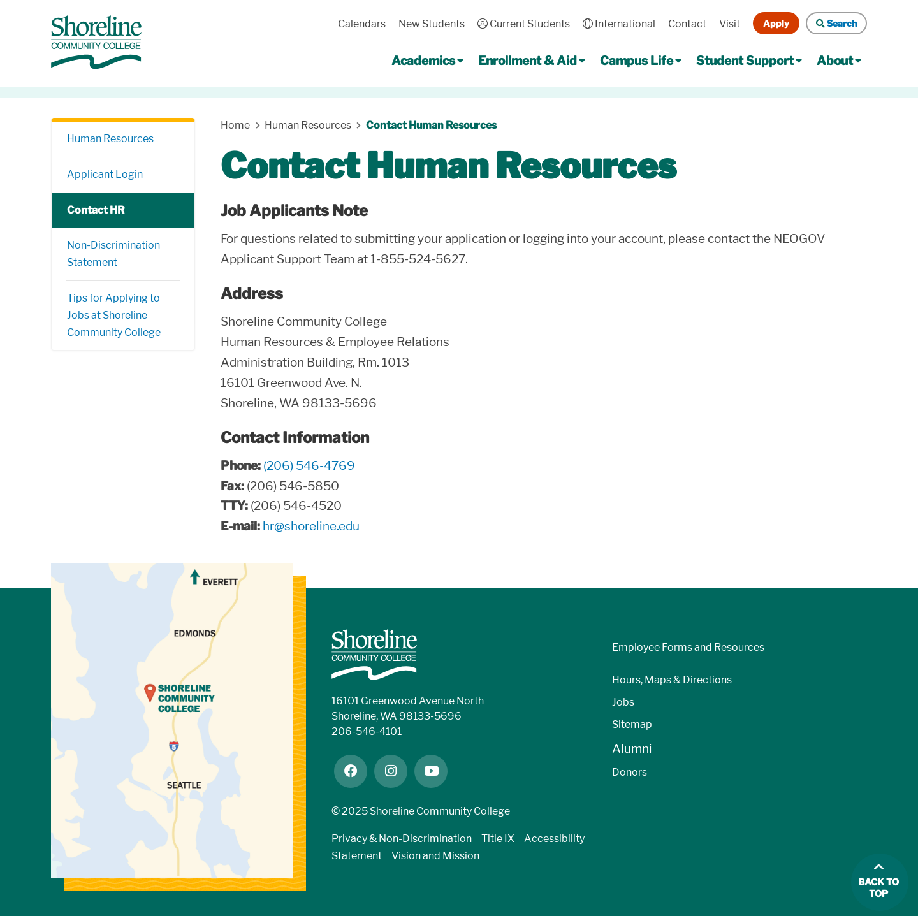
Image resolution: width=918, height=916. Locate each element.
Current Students (523, 24)
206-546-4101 (367, 731)
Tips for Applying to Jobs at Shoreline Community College (114, 315)
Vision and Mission (435, 856)
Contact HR (96, 210)
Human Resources (110, 139)
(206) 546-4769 (309, 465)
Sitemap (632, 724)
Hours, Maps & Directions (672, 680)
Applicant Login (105, 174)
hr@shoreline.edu (311, 526)
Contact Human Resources (431, 125)
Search (836, 23)
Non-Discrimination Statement (113, 253)
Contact (687, 24)
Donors (629, 772)
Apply (776, 23)
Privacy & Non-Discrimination (402, 838)
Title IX (497, 838)
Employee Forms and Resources (688, 647)
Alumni (632, 748)
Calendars (362, 24)
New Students (431, 24)
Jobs (623, 702)
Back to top (878, 888)
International (619, 24)
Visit (729, 24)
